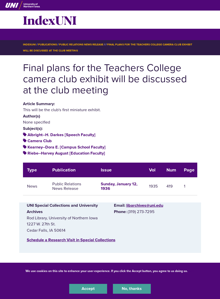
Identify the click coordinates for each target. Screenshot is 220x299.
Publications (47, 44)
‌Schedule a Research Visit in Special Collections (71, 240)
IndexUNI (50, 19)
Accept (88, 288)
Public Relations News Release (81, 44)
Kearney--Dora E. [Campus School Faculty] (67, 147)
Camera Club (40, 140)
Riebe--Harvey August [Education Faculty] (66, 153)
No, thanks (132, 288)
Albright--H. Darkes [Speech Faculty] (61, 134)
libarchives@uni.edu (144, 205)
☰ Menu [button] (32, 34)
